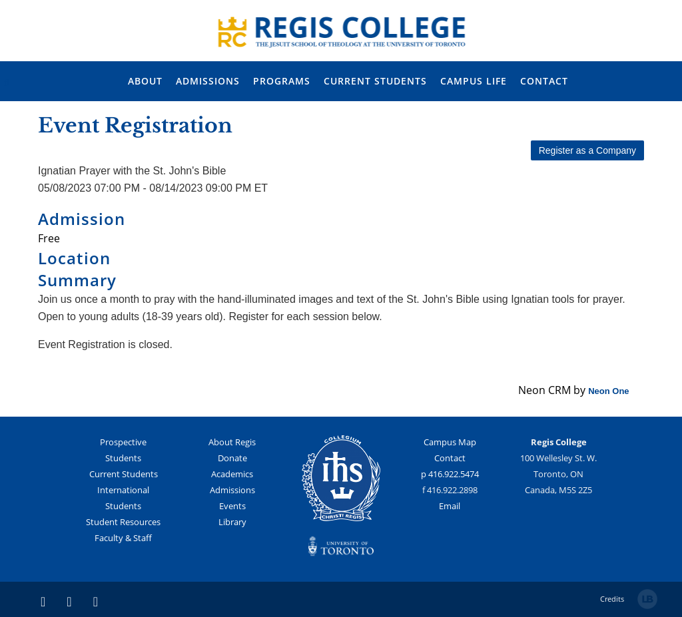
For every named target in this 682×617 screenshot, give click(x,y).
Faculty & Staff (123, 538)
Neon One (608, 391)
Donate (232, 458)
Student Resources (123, 522)
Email (449, 506)
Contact (450, 458)
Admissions (232, 490)
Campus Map (450, 442)
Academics (232, 474)
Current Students (123, 474)
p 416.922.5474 (450, 474)
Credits (612, 599)
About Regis (232, 442)
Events (232, 506)
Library (232, 522)
